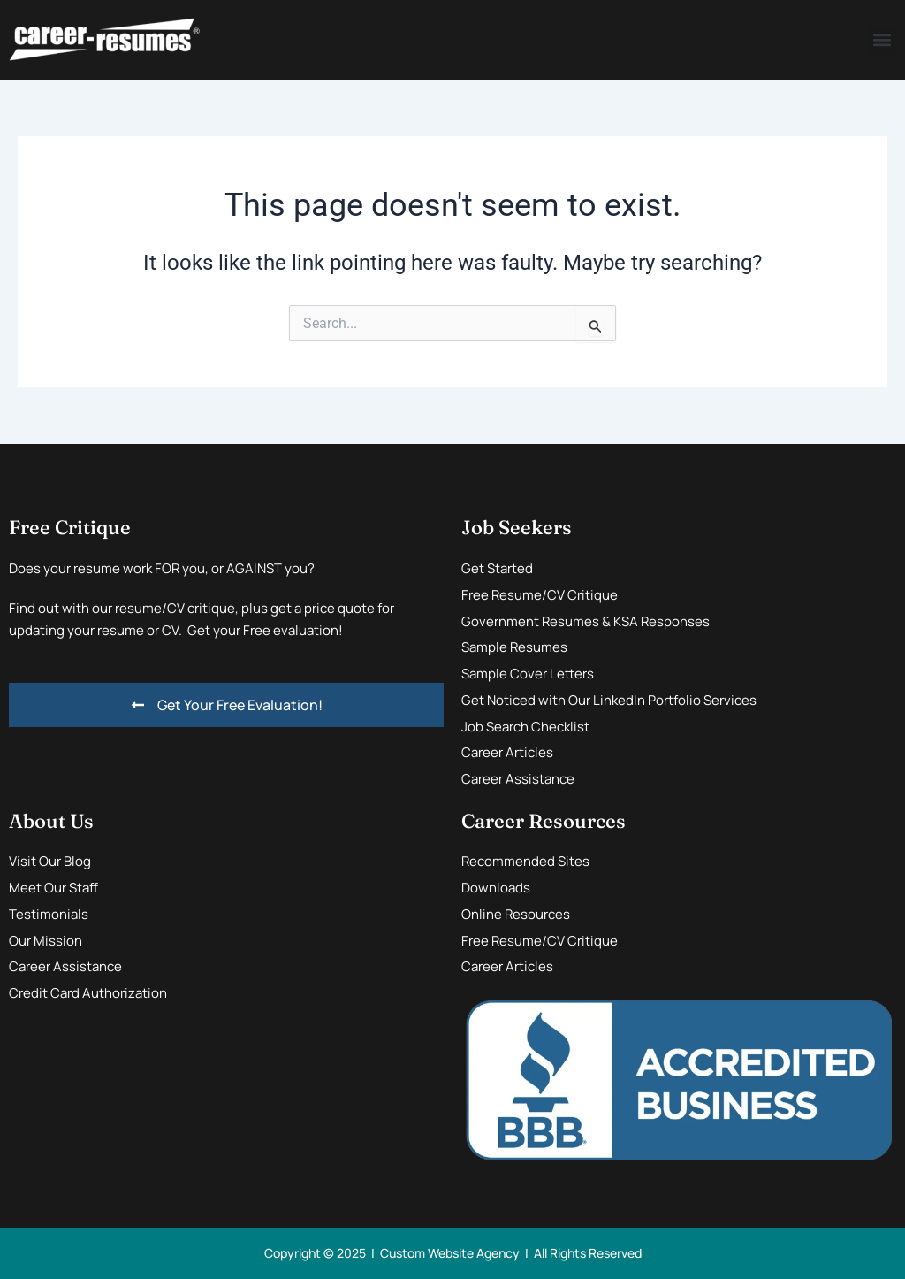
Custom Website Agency (450, 1253)
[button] (881, 40)
